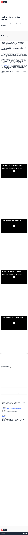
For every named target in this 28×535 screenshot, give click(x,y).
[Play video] (14, 171)
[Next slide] (27, 353)
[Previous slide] (0, 353)
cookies (4, 533)
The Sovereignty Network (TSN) (6, 65)
